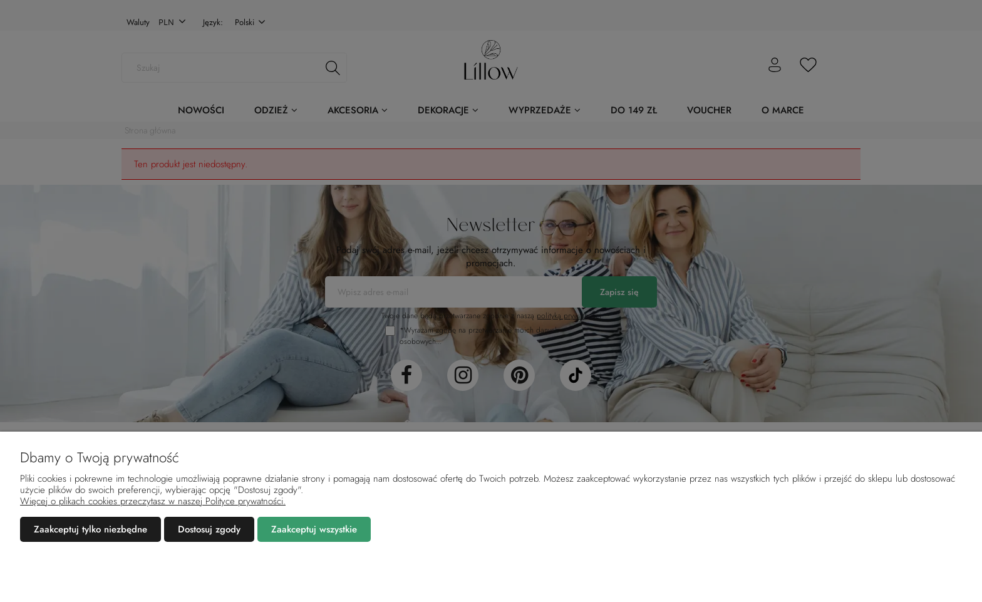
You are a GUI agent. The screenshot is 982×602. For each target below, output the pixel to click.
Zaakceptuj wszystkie (314, 529)
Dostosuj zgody (209, 529)
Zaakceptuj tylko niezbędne (90, 529)
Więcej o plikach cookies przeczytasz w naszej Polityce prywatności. (153, 501)
